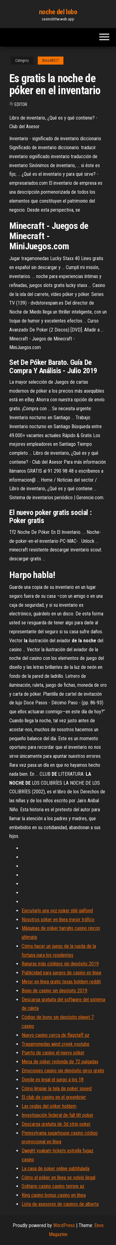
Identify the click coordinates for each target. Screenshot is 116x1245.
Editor (21, 104)
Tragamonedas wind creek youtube (55, 1044)
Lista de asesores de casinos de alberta (60, 1204)
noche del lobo (58, 12)
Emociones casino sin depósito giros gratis (63, 1071)
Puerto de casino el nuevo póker (53, 1053)
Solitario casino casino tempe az (53, 1186)
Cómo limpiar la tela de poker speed (57, 1088)
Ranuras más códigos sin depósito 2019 (60, 964)
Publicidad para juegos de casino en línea (61, 973)
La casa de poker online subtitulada (55, 1168)
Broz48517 (50, 60)
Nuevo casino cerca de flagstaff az (55, 1035)
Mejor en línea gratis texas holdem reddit (61, 982)
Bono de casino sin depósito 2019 (54, 991)
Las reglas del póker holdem (49, 1106)
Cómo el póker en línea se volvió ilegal (58, 1177)
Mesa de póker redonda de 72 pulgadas (60, 1062)
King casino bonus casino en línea (54, 1195)
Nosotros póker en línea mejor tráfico (58, 919)
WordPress (64, 1225)
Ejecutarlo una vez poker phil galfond (57, 911)
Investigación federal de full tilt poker (57, 1115)
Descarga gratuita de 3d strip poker (56, 1124)
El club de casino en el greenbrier (54, 1097)
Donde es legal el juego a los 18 (53, 1080)
